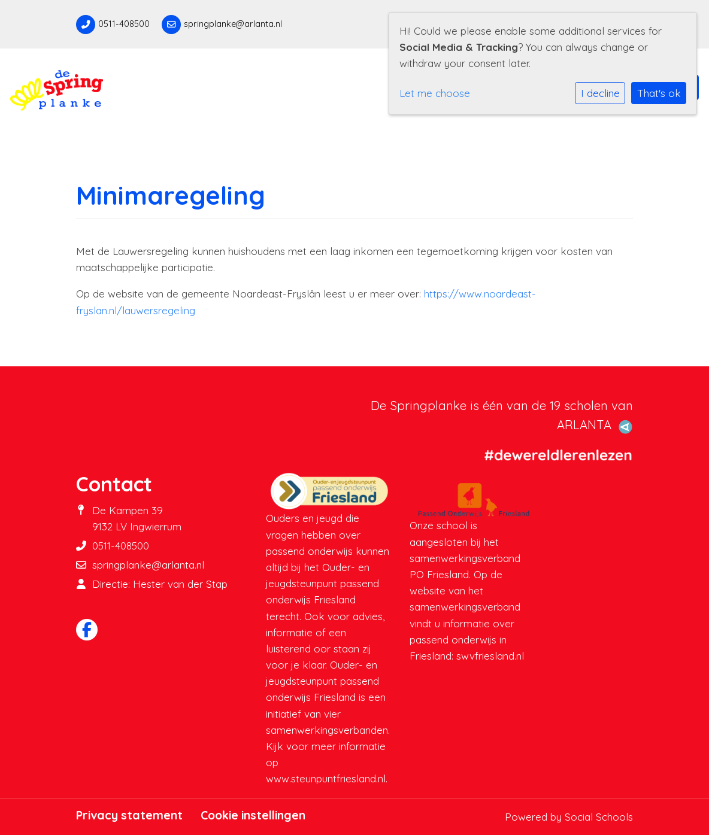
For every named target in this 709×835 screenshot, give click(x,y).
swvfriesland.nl (490, 655)
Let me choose (434, 93)
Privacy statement (129, 815)
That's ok (659, 93)
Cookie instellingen (253, 815)
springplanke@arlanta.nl (233, 24)
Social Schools (599, 816)
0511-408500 (124, 24)
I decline (600, 93)
